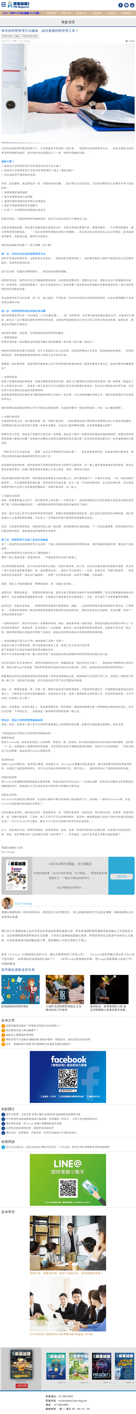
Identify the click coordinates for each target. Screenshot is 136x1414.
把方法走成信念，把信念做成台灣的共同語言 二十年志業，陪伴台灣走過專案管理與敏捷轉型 (55, 1147)
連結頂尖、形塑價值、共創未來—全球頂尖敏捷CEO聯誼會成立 (39, 1132)
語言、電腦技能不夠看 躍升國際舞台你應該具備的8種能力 (36, 1044)
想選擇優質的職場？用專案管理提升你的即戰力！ (31, 1025)
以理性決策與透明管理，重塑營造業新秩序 (27, 1128)
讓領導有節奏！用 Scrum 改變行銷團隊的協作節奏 (31, 1123)
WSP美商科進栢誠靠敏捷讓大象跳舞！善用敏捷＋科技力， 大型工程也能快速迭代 (49, 1119)
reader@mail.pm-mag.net (73, 1400)
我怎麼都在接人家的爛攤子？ (20, 1030)
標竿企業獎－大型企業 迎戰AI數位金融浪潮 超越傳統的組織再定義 (41, 1114)
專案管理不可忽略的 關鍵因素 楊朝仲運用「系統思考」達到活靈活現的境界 (46, 1039)
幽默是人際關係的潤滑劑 (17, 1035)
